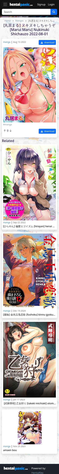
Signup (41, 4)
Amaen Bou (10, 450)
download (47, 42)
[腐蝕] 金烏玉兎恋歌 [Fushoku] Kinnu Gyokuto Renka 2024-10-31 (29, 314)
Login (51, 4)
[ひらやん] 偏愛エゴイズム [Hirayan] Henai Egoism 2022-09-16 (29, 226)
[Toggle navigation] (5, 4)
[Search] (26, 12)
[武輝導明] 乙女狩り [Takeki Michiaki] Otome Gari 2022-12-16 (29, 403)
